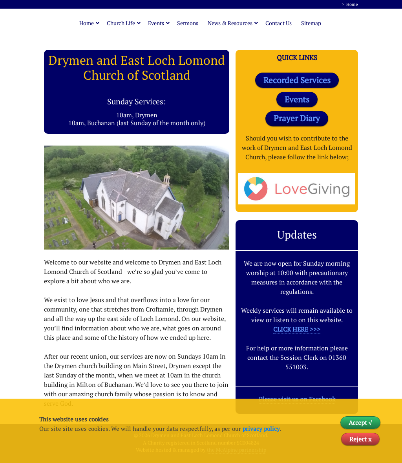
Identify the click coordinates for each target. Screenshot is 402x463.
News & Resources (230, 23)
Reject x (360, 439)
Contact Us (278, 23)
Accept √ (360, 422)
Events (156, 23)
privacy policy (261, 428)
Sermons (187, 23)
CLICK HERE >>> (296, 329)
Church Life (121, 23)
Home (352, 4)
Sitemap (311, 23)
